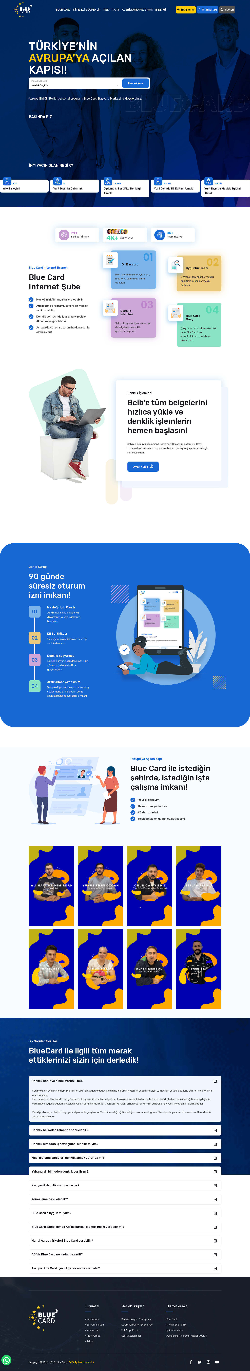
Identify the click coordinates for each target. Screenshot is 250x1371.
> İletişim (89, 1341)
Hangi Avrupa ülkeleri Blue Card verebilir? (62, 1240)
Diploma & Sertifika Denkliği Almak (163, 191)
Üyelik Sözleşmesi (131, 1335)
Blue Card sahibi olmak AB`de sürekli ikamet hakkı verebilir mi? (78, 1227)
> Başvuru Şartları (94, 1324)
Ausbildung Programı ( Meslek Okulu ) (186, 1335)
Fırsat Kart (111, 9)
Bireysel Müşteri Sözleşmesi (136, 1319)
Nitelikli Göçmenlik (86, 9)
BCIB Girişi (185, 9)
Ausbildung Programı (137, 9)
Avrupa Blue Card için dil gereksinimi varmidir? (66, 1268)
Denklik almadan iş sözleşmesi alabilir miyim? (65, 1144)
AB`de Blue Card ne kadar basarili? (57, 1254)
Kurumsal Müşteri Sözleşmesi (137, 1324)
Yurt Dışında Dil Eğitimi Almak (214, 188)
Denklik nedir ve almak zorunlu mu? (58, 1081)
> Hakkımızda (92, 1319)
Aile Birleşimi (52, 188)
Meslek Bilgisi (39, 81)
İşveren (227, 9)
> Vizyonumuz (92, 1330)
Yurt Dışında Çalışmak (109, 188)
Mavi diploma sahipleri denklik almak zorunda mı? (68, 1158)
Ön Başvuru (207, 9)
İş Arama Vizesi (174, 1330)
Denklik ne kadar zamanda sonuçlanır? (60, 1130)
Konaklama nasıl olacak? (50, 1199)
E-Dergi (160, 9)
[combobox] (75, 85)
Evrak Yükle (143, 466)
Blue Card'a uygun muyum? (51, 1213)
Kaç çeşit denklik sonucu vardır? (55, 1185)
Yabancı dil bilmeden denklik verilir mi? (60, 1171)
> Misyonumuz (92, 1335)
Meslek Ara (135, 83)
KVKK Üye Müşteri (130, 1330)
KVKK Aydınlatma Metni (81, 1362)
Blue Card (63, 9)
